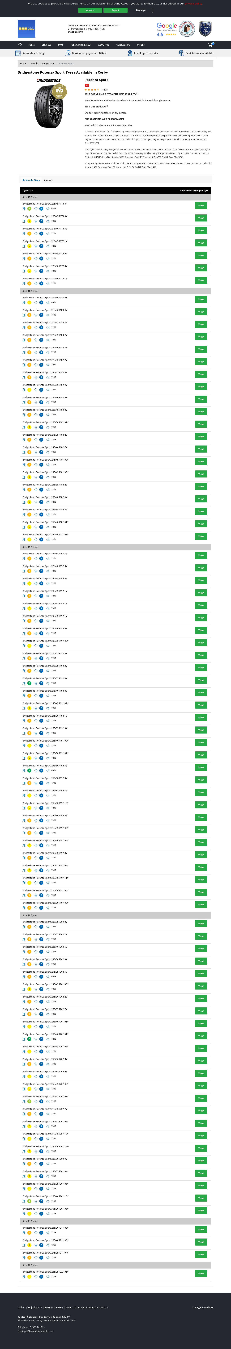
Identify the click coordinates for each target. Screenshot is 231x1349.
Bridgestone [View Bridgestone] (48, 63)
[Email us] (38, 1331)
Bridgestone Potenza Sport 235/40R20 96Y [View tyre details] (44, 946)
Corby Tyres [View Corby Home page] (24, 1307)
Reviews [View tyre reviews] (48, 180)
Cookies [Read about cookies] (90, 1307)
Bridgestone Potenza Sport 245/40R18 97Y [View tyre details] (44, 447)
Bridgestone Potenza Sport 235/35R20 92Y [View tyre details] (44, 921)
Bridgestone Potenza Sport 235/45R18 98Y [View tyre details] (44, 409)
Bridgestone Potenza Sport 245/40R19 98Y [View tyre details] (44, 690)
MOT (60, 44)
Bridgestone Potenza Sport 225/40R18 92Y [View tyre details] (44, 347)
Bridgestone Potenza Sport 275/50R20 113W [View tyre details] (45, 1146)
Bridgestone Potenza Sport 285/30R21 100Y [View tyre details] (45, 1227)
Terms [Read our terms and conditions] (69, 1307)
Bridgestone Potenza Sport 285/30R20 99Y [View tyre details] (44, 1158)
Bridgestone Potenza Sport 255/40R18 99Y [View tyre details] (44, 497)
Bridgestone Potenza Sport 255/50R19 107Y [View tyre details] (45, 753)
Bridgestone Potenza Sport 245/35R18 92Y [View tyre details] (44, 434)
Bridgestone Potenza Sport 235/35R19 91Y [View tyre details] (44, 590)
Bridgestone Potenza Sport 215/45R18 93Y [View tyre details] (44, 322)
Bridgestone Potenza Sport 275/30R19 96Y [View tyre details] (44, 815)
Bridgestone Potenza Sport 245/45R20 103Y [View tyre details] (45, 984)
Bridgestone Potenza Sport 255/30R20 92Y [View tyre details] (44, 996)
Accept (90, 10)
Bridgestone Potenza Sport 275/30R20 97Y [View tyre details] (44, 1108)
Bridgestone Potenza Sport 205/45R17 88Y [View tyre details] (44, 216)
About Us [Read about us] (37, 1307)
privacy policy (193, 3)
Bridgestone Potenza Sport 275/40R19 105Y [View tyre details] (45, 840)
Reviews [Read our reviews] (49, 1307)
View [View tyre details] (201, 205)
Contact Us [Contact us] (123, 44)
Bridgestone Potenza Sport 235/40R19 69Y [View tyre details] (44, 628)
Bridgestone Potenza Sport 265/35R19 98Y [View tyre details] (44, 790)
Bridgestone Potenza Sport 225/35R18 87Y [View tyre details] (44, 334)
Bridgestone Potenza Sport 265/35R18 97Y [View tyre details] (44, 509)
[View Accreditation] (187, 28)
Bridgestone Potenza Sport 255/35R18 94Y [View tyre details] (44, 484)
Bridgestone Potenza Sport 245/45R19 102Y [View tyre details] (45, 703)
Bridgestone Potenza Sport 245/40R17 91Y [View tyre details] (44, 278)
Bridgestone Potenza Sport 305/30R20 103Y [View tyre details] (45, 1208)
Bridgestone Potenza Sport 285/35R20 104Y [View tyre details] (45, 1171)
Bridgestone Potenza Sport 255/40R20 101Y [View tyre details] (45, 1021)
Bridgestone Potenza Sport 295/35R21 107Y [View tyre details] (45, 1252)
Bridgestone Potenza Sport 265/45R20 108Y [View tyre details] (45, 1083)
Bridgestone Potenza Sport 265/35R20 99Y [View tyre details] (44, 1071)
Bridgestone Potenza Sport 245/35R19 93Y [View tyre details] (44, 653)
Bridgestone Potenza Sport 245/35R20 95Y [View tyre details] (44, 971)
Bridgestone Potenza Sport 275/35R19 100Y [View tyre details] (45, 827)
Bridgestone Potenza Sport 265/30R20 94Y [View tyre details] (44, 1059)
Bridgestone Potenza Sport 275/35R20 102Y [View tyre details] (45, 1121)
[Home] (20, 45)
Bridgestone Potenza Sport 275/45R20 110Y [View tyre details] (45, 1133)
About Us (103, 44)
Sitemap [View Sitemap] (79, 1307)
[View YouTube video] (87, 85)
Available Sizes (31, 180)
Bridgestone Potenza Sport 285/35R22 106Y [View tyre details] (45, 1271)
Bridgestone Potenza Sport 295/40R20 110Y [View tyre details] (45, 1196)
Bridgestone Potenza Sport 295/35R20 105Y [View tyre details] (45, 1183)
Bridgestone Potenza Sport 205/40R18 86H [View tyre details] (44, 297)
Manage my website (202, 1307)
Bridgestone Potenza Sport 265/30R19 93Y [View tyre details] (44, 765)
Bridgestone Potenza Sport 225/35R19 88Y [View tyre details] (44, 553)
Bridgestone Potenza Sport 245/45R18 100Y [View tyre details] (45, 459)
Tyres (31, 44)
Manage (141, 10)
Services (46, 44)
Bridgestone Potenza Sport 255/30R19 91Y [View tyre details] (44, 715)
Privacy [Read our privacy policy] (59, 1307)
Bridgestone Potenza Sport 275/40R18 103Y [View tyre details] (45, 534)
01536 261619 (75, 31)
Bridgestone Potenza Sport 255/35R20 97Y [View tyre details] (44, 1009)
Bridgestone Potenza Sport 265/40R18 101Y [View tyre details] (45, 522)
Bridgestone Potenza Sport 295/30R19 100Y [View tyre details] (45, 890)
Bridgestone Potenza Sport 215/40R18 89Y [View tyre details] (44, 310)
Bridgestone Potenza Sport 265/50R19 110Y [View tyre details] (45, 803)
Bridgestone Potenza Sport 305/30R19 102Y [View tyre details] (45, 902)
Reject (115, 10)
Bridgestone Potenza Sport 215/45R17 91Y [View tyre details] (44, 241)
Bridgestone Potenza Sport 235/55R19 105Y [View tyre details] (45, 640)
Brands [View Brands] (34, 63)
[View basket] (210, 45)
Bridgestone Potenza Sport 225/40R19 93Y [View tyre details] (44, 566)
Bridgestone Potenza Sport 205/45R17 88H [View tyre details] (44, 203)
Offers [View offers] (141, 44)
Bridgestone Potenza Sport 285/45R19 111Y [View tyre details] (45, 877)
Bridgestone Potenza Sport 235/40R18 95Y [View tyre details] (44, 397)
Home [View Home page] (23, 63)
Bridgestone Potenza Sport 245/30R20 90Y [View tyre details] (44, 959)
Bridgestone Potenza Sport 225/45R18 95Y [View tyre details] (44, 372)
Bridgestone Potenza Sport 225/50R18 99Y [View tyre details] (44, 384)
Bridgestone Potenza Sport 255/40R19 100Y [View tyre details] (45, 740)
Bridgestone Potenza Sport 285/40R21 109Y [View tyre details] (45, 1240)
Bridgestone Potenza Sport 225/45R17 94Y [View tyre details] (44, 253)
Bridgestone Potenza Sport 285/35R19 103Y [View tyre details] (45, 865)
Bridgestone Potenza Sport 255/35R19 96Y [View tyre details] (44, 728)
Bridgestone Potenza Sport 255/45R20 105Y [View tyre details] (45, 1046)
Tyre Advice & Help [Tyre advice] (80, 44)
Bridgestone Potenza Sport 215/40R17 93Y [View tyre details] (44, 228)
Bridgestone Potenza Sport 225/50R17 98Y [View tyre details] (44, 266)
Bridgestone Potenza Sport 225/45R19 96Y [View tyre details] (44, 578)
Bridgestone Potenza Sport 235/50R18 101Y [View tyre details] (45, 422)
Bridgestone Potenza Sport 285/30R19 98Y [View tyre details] (44, 852)
